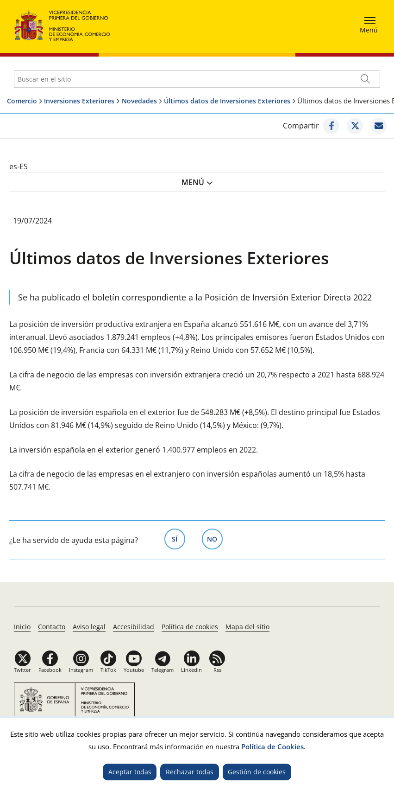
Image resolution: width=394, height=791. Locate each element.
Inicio (22, 626)
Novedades (139, 100)
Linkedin (191, 669)
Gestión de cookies (257, 771)
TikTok (108, 669)
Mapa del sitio (247, 626)
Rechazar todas (189, 771)
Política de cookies (190, 626)
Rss (217, 669)
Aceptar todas (129, 771)
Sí (178, 538)
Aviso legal (89, 626)
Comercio (22, 100)
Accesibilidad (133, 626)
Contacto (51, 626)
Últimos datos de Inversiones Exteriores (227, 100)
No (215, 538)
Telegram (162, 669)
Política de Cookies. (273, 746)
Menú (192, 182)
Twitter (22, 669)
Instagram (81, 669)
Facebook (50, 669)
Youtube (134, 669)
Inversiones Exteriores (79, 100)
